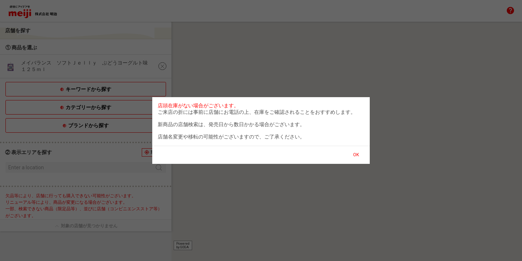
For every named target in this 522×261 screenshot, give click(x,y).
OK (356, 154)
